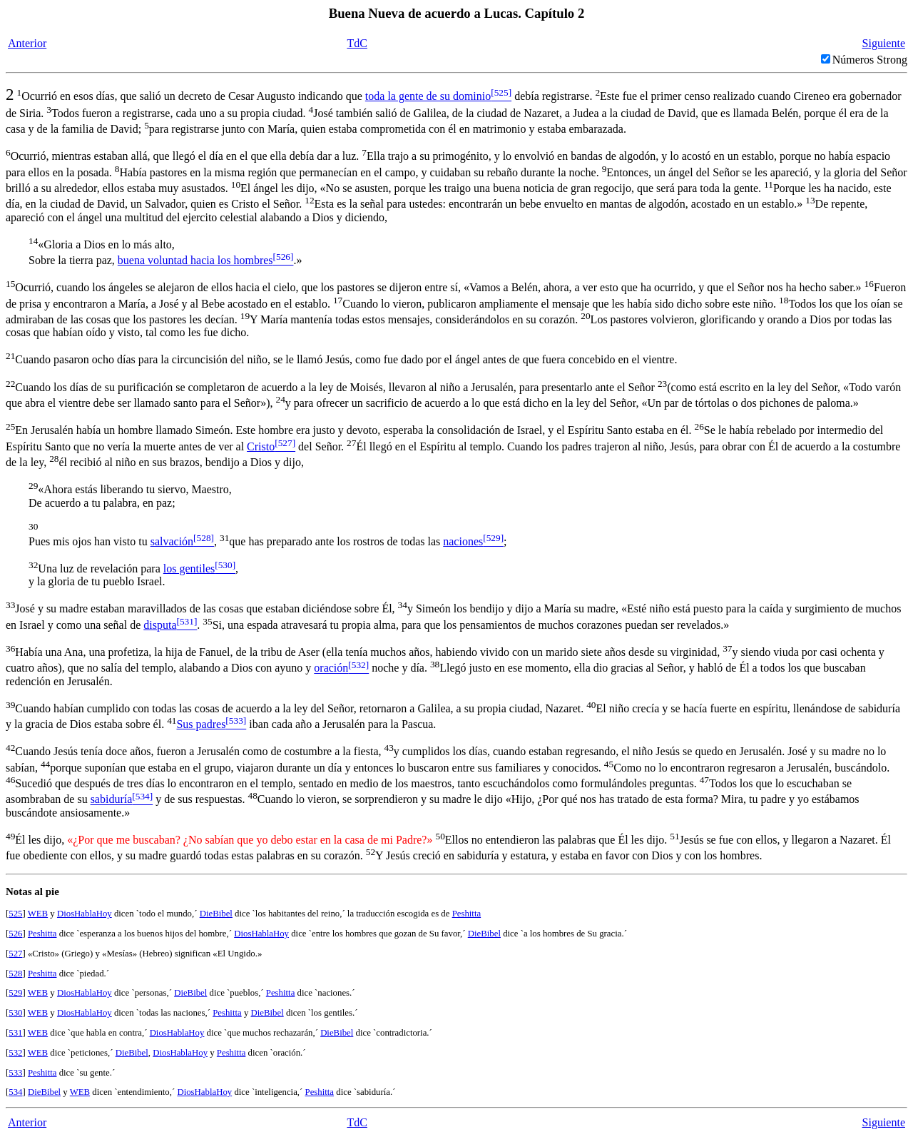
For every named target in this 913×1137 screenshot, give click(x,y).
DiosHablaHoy (84, 914)
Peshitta (466, 914)
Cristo (261, 446)
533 (15, 1073)
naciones (463, 541)
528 (15, 974)
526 (15, 934)
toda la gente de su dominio (428, 96)
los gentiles (189, 568)
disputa (159, 625)
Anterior (27, 43)
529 (15, 993)
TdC (357, 43)
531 (15, 1033)
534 (15, 1092)
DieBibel (216, 914)
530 (15, 1013)
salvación (172, 541)
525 (15, 914)
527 (15, 954)
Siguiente (883, 43)
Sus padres (200, 724)
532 (15, 1053)
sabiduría (112, 800)
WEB (38, 914)
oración (331, 668)
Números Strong (869, 60)
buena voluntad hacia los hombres (195, 260)
